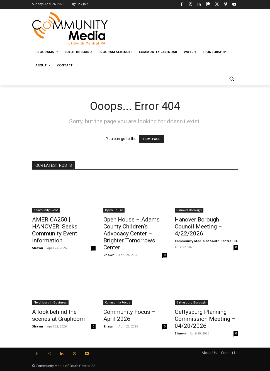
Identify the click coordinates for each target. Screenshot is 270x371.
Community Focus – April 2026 (129, 315)
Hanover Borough (189, 210)
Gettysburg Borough (191, 302)
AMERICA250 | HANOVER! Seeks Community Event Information (54, 230)
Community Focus (117, 302)
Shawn (37, 248)
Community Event (46, 210)
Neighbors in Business (50, 302)
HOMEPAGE (151, 139)
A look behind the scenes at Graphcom (58, 315)
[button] (231, 78)
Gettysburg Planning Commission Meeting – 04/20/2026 (205, 319)
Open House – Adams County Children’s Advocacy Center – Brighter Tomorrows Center (131, 233)
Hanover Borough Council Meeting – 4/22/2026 (198, 226)
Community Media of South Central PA (206, 241)
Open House (114, 210)
